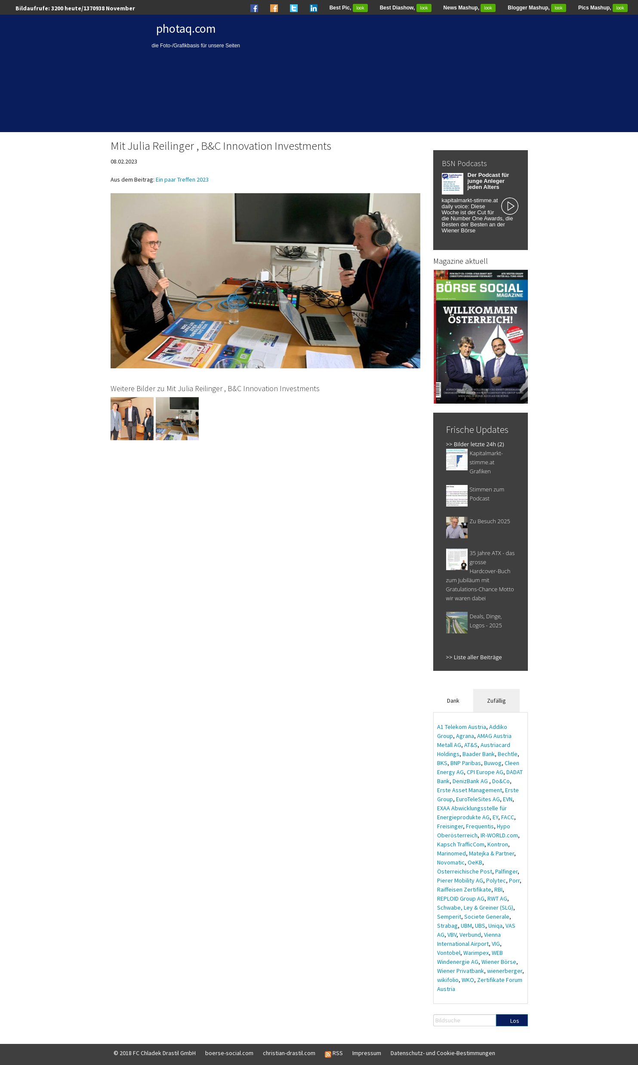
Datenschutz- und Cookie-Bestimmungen (443, 1053)
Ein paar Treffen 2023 (182, 179)
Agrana (465, 736)
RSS (334, 1053)
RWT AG (497, 898)
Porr (514, 880)
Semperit (449, 916)
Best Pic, (349, 8)
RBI (498, 889)
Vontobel (448, 953)
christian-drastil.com (289, 1053)
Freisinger (450, 826)
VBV (451, 934)
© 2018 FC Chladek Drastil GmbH (155, 1053)
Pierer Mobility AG (460, 880)
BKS (442, 763)
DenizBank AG (471, 781)
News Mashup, (470, 8)
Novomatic (451, 862)
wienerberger (504, 971)
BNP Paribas (465, 763)
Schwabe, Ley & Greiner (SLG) (475, 907)
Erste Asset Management (469, 790)
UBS (480, 925)
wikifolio (448, 980)
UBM (466, 925)
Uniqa (495, 925)
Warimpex (476, 953)
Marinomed (451, 853)
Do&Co (501, 781)
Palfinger (506, 871)
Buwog (493, 763)
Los (514, 1021)
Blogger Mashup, (537, 8)
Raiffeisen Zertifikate (464, 889)
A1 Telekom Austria (461, 727)
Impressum (366, 1053)
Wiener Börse (498, 962)
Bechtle (508, 754)
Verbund (470, 934)
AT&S (471, 745)
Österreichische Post (464, 871)
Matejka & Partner (491, 853)
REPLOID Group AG (460, 898)
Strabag (447, 925)
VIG (496, 944)
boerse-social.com (229, 1053)
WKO (468, 980)
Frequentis (480, 826)
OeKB (475, 862)
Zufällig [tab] (496, 700)
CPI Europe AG (485, 772)
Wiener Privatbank (460, 971)
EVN (507, 799)
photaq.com (186, 28)
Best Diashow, (405, 8)
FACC (507, 817)
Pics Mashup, (603, 8)
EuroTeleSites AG (478, 799)
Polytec (496, 880)
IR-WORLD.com (499, 835)
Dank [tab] (453, 700)
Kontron (497, 844)
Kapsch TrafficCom (460, 844)
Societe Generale (486, 916)
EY (495, 817)
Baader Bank (478, 754)
